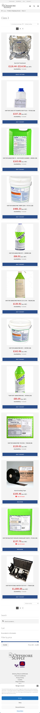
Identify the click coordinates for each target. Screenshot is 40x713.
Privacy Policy (20, 711)
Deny (20, 702)
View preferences (20, 707)
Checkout (29, 1)
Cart (24, 1)
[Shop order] (31, 24)
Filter (5, 645)
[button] (37, 686)
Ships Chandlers (20, 682)
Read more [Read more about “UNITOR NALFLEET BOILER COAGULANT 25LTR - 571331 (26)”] (20, 549)
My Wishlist (18, 1)
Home (4, 11)
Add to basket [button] (20, 122)
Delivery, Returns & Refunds (20, 674)
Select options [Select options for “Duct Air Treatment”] (20, 74)
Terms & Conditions (20, 676)
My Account (11, 1)
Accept (20, 698)
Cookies (20, 680)
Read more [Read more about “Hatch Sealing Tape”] (20, 502)
